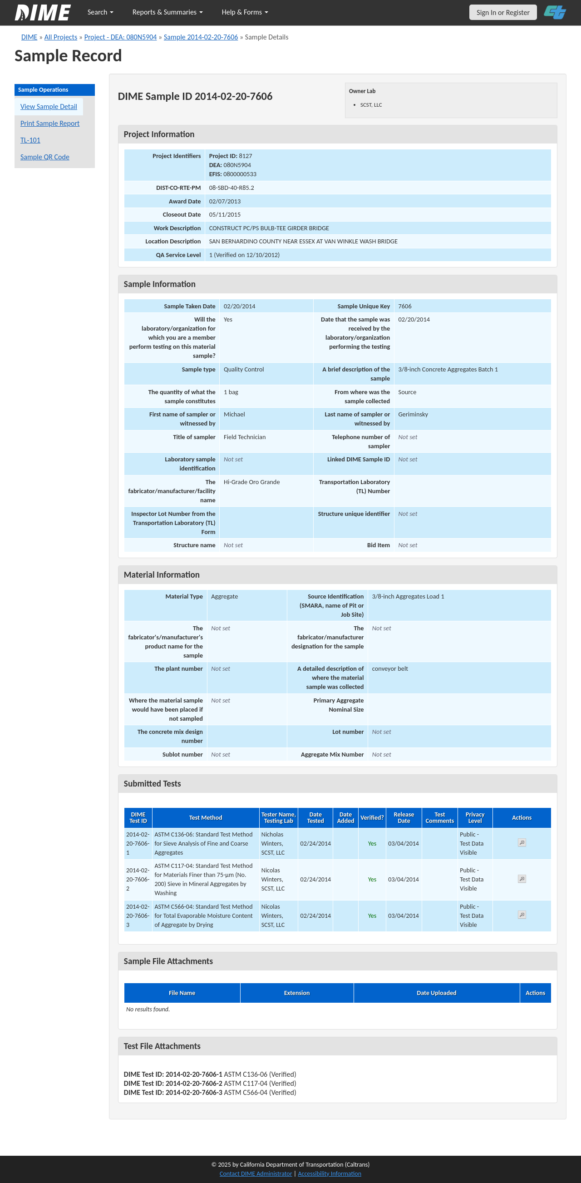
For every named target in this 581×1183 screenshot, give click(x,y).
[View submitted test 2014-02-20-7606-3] (522, 916)
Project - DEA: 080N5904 (120, 37)
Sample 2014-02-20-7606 (201, 37)
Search (100, 12)
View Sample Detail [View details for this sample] (48, 106)
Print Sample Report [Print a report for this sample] (49, 123)
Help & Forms (245, 12)
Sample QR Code (44, 157)
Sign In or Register (503, 12)
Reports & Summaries (168, 12)
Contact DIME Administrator (256, 1174)
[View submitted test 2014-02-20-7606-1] (522, 844)
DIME (29, 37)
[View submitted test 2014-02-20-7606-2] (522, 880)
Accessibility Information (329, 1174)
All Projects (60, 37)
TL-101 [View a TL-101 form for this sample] (30, 140)
